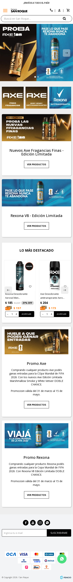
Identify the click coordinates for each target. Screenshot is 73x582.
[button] (67, 18)
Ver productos (36, 164)
